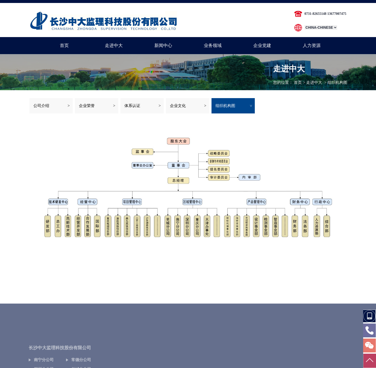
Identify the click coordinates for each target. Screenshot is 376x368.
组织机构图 (225, 106)
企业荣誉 (87, 106)
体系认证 (132, 106)
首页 (298, 82)
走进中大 (314, 82)
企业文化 (178, 106)
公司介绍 (41, 106)
